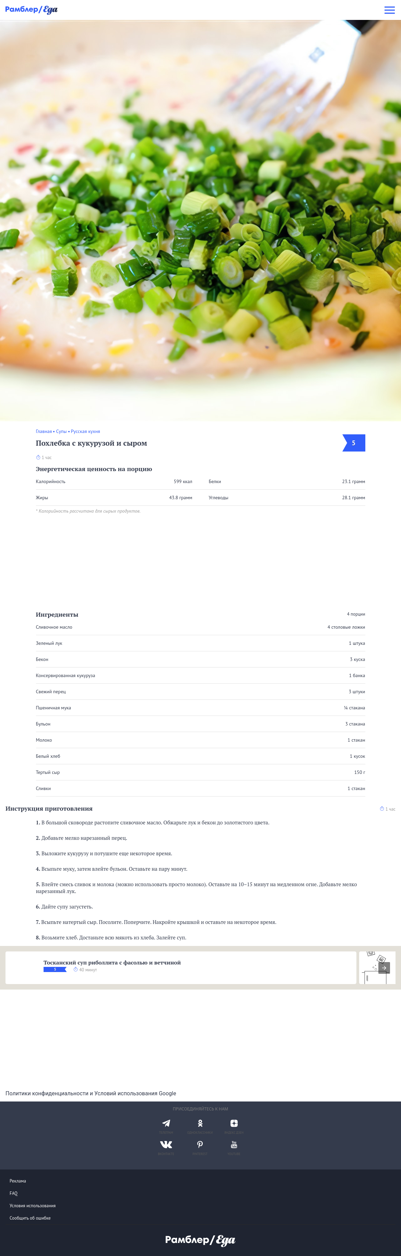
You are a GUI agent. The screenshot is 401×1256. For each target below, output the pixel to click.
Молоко (44, 740)
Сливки (43, 788)
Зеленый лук (49, 643)
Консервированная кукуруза (65, 675)
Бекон (42, 659)
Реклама (18, 1181)
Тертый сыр (48, 772)
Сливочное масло (54, 627)
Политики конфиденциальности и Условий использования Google (90, 1093)
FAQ (13, 1193)
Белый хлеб (48, 756)
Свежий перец (51, 691)
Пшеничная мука (53, 707)
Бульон (43, 723)
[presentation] (384, 968)
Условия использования (33, 1206)
